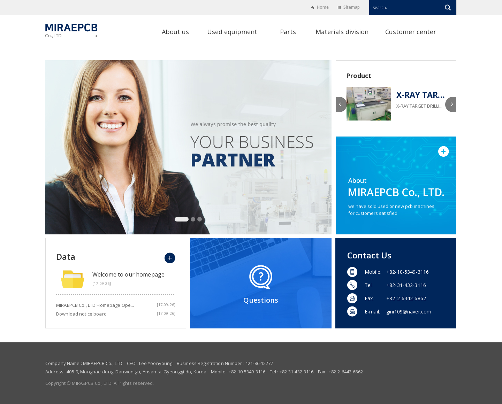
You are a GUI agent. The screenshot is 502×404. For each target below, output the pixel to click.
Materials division (341, 32)
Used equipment (232, 32)
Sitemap (349, 7)
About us (175, 32)
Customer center (410, 32)
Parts (288, 32)
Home (320, 7)
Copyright (55, 383)
